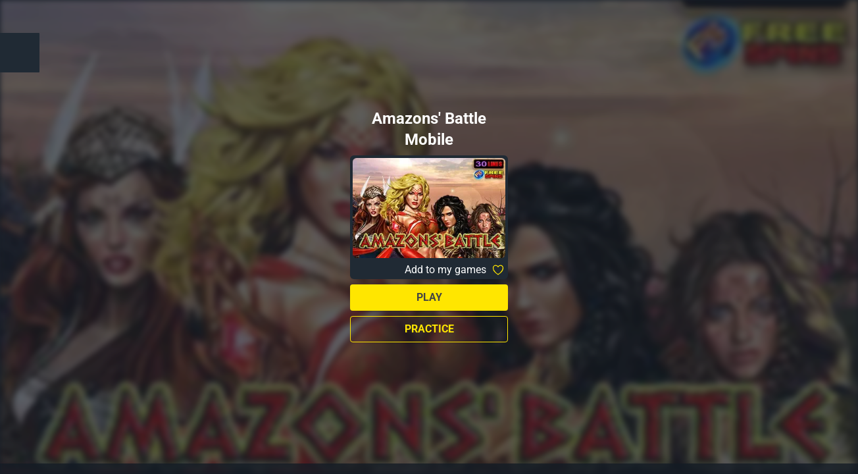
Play (429, 297)
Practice (429, 329)
